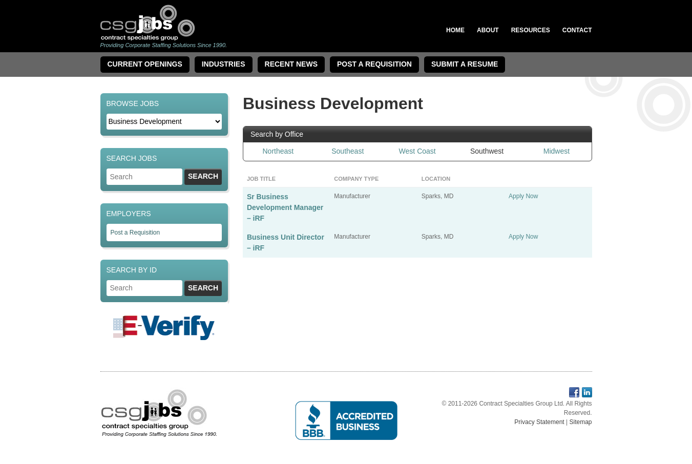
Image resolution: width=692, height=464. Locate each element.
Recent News (291, 64)
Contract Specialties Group (147, 22)
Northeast (278, 151)
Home (455, 30)
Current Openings (145, 64)
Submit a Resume (464, 64)
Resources (530, 30)
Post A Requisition (374, 64)
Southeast (347, 151)
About (488, 30)
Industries (223, 64)
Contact (577, 30)
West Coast (417, 151)
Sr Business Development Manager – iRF (285, 207)
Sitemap (580, 422)
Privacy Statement (539, 422)
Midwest (556, 151)
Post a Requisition (135, 232)
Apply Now (523, 196)
